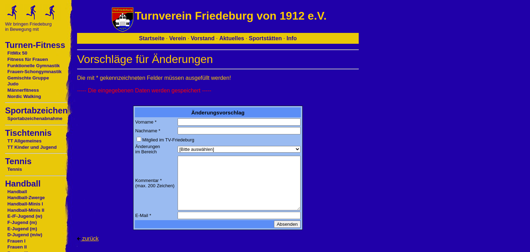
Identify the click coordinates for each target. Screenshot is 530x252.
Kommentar (147, 180)
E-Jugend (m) (22, 228)
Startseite (152, 38)
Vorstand (202, 38)
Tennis (14, 169)
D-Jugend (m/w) (24, 234)
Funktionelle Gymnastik (33, 65)
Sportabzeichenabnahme (34, 118)
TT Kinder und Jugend (32, 147)
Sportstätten (265, 38)
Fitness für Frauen (27, 59)
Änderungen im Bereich (147, 149)
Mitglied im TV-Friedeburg (168, 139)
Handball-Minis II (25, 210)
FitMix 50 (17, 53)
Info (292, 38)
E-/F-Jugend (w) (24, 216)
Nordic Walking (24, 96)
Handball (17, 191)
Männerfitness (23, 90)
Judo (13, 83)
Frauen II (17, 247)
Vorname (144, 122)
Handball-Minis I (25, 203)
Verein (177, 38)
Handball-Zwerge (26, 197)
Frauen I (16, 241)
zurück (88, 238)
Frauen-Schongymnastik (34, 71)
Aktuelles (231, 38)
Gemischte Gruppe (28, 77)
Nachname (146, 130)
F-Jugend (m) (22, 222)
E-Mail (141, 215)
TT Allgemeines (24, 141)
